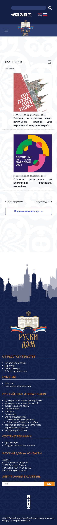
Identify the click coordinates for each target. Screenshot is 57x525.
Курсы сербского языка (17, 405)
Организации (11, 442)
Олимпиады (11, 414)
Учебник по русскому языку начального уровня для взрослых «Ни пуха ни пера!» (33, 122)
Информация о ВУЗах (16, 430)
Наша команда (12, 368)
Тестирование (12, 408)
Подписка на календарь (26, 211)
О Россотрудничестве (16, 371)
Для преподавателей (15, 416)
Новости (9, 383)
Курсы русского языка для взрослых (23, 400)
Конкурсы (9, 411)
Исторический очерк (15, 362)
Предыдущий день (14, 202)
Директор (10, 365)
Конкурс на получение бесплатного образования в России (23, 426)
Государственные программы (20, 445)
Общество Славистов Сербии (22, 422)
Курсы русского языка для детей (21, 403)
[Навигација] (6, 30)
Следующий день (43, 202)
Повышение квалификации (20, 419)
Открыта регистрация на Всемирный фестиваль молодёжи (33, 183)
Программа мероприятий (18, 386)
